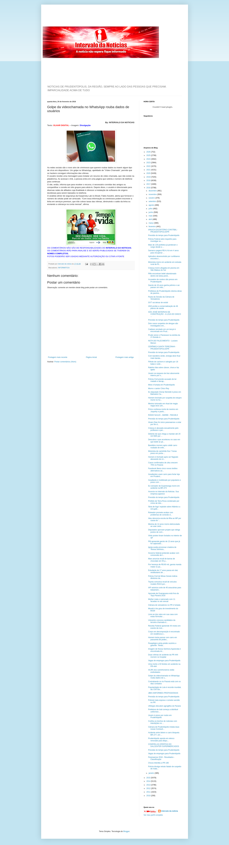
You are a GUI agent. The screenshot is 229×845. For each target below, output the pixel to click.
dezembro (153, 191)
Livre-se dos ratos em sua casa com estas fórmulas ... (163, 615)
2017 (148, 184)
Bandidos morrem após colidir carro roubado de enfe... (162, 446)
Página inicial (91, 357)
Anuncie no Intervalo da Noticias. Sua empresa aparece (163, 492)
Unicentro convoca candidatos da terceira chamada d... (161, 621)
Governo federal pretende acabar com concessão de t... (163, 554)
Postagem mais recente (57, 357)
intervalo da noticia (65, 264)
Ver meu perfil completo (153, 815)
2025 (148, 155)
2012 (148, 788)
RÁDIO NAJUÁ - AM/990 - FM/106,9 (163, 415)
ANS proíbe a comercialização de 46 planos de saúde (163, 307)
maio (151, 216)
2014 (148, 781)
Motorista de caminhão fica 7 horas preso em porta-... (162, 452)
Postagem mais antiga (124, 357)
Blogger (126, 831)
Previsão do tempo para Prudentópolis (163, 235)
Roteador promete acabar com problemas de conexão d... (160, 513)
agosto (152, 205)
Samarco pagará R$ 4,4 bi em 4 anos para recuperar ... (163, 251)
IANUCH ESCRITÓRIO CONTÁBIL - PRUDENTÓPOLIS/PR (163, 231)
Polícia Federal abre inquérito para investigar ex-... (162, 240)
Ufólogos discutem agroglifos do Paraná (164, 706)
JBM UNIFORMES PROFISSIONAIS (163, 693)
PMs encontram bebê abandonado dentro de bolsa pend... (162, 275)
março (151, 223)
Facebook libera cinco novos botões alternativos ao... (162, 469)
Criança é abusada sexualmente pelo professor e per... (163, 429)
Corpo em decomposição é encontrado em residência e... (164, 633)
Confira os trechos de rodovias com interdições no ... (162, 722)
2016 (148, 188)
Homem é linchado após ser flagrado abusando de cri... (163, 458)
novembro (153, 194)
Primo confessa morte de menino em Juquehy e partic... (163, 410)
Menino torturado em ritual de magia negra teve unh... (163, 405)
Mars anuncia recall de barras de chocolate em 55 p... (161, 560)
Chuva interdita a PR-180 (158, 763)
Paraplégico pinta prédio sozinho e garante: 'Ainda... (162, 644)
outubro (152, 198)
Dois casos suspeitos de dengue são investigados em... (163, 324)
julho (151, 209)
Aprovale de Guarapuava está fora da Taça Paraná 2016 (163, 594)
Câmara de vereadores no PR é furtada (164, 605)
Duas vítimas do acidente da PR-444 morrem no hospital (163, 656)
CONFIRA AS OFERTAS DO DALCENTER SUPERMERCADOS (163, 745)
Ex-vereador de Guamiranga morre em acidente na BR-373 (164, 487)
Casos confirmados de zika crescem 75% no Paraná (163, 464)
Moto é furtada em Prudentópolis (161, 385)
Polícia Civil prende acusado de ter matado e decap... (162, 380)
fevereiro (152, 226)
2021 (148, 170)
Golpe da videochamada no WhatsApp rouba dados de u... (163, 677)
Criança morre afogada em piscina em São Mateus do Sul (163, 269)
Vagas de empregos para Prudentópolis (164, 660)
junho (151, 212)
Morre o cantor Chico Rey (158, 388)
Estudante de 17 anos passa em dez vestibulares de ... (163, 571)
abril (151, 219)
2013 (148, 785)
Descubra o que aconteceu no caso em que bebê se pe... (164, 440)
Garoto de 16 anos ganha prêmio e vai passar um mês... (163, 286)
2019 (148, 177)
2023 (148, 163)
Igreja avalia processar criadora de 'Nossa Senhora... (162, 548)
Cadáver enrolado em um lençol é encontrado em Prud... (162, 330)
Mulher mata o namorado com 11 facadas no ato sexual (161, 600)
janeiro (152, 773)
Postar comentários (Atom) (65, 362)
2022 (148, 166)
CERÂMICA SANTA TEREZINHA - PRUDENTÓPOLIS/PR (162, 347)
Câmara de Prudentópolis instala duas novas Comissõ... (163, 728)
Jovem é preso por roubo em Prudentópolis (159, 716)
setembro (153, 201)
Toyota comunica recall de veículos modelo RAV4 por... (162, 583)
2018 (148, 180)
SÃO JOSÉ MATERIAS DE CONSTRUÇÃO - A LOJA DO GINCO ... (164, 314)
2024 (148, 159)
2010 (148, 796)
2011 (148, 792)
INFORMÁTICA (63, 268)
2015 (148, 778)
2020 (148, 173)
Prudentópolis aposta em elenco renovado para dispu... (161, 739)
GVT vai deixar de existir (158, 302)
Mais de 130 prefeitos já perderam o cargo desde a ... (162, 246)
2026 (148, 152)
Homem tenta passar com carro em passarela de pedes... (162, 638)
